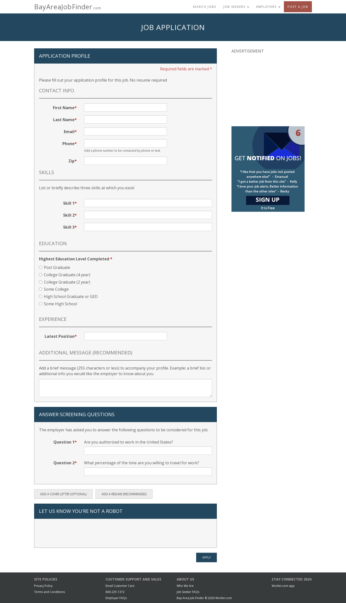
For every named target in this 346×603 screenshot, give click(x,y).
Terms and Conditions (49, 592)
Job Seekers (236, 7)
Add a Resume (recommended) (124, 494)
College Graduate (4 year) (64, 274)
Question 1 (64, 442)
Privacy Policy (43, 586)
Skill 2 (69, 215)
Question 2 (64, 462)
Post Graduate (54, 267)
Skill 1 (69, 203)
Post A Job (298, 7)
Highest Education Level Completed (75, 259)
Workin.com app (283, 586)
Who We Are (185, 586)
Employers (268, 7)
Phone (68, 143)
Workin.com (223, 598)
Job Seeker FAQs (188, 592)
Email (69, 131)
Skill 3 (69, 227)
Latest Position (60, 336)
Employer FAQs (116, 598)
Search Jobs (204, 7)
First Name (64, 107)
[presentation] (76, 533)
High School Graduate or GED (68, 296)
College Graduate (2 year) (64, 282)
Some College (54, 289)
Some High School (58, 304)
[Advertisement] (268, 89)
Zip (71, 161)
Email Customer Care (120, 586)
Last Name (64, 119)
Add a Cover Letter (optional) (63, 494)
